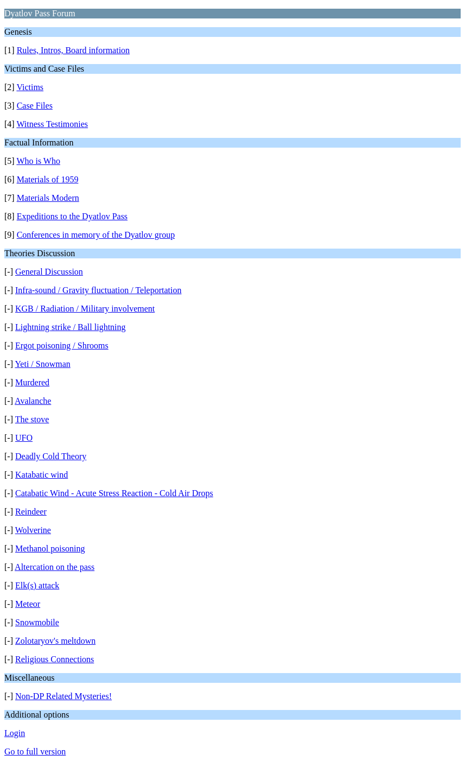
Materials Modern (48, 197)
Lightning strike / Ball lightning (70, 327)
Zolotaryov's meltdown (55, 640)
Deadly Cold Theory (50, 456)
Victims (29, 87)
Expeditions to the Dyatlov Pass (72, 216)
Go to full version (35, 751)
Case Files (35, 105)
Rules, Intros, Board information (73, 50)
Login (14, 733)
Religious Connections (54, 659)
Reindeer (31, 511)
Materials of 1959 (48, 179)
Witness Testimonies (52, 124)
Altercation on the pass (54, 567)
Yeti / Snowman (42, 364)
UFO (24, 437)
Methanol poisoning (50, 548)
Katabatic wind (41, 474)
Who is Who (38, 161)
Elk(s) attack (37, 585)
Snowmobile (37, 622)
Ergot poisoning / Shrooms (62, 345)
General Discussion (49, 271)
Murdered (32, 382)
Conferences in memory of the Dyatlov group (96, 234)
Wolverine (33, 530)
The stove (32, 419)
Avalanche (33, 400)
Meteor (27, 603)
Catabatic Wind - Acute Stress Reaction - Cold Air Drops (114, 493)
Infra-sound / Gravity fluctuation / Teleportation (98, 290)
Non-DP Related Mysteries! (63, 696)
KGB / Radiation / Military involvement (85, 308)
